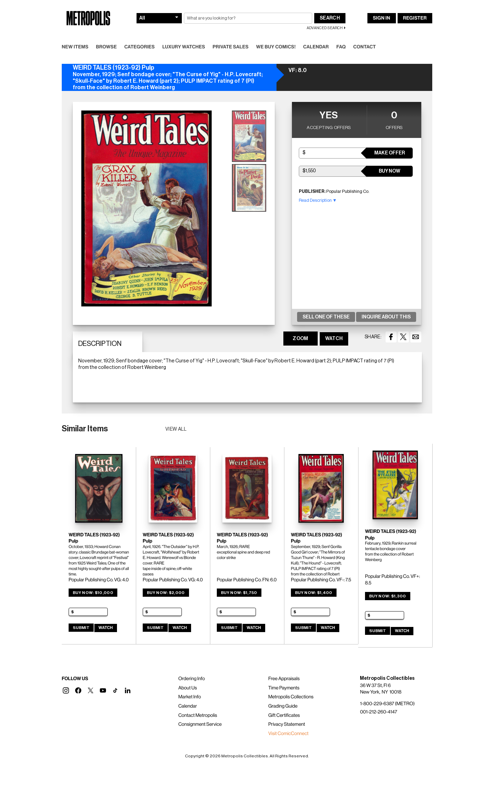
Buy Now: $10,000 (93, 593)
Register (415, 18)
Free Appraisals (284, 678)
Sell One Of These (326, 317)
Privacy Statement (286, 724)
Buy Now (389, 171)
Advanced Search (325, 28)
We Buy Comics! (276, 47)
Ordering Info (191, 678)
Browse (106, 47)
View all (176, 429)
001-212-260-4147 (378, 712)
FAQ (340, 47)
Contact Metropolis (197, 715)
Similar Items (85, 428)
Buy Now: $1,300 (387, 596)
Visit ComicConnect (288, 733)
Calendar (316, 47)
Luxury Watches (183, 47)
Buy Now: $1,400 (313, 593)
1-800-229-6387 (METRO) (387, 703)
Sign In (381, 18)
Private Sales (231, 47)
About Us (187, 688)
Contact (364, 47)
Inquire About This (386, 317)
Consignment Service (200, 724)
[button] (66, 690)
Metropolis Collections (291, 697)
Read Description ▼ (318, 200)
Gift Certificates (284, 715)
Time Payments (283, 688)
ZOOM (300, 338)
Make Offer (389, 153)
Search (330, 18)
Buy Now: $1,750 (239, 593)
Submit (81, 628)
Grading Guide (282, 706)
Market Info (189, 697)
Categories (139, 47)
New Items (75, 47)
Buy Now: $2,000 (166, 593)
